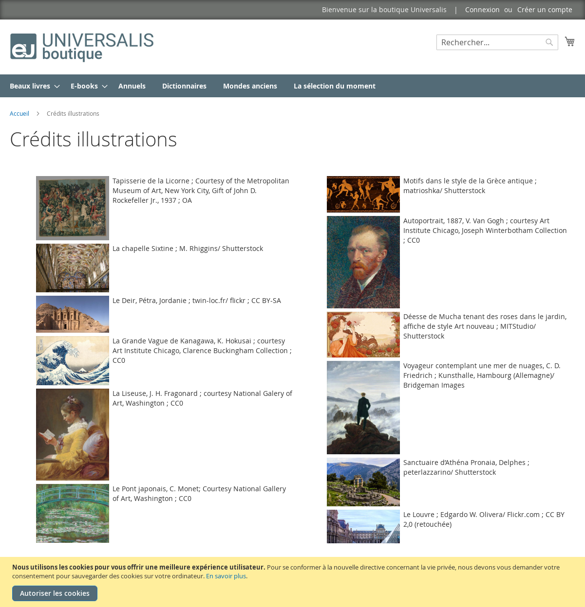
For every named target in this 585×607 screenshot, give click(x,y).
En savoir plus (226, 575)
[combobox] (497, 42)
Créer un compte (544, 9)
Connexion (482, 9)
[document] (293, 582)
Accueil (20, 113)
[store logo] (83, 46)
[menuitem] (32, 85)
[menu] (292, 85)
